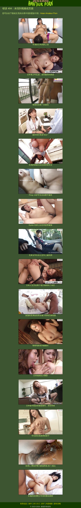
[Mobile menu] (2, 3)
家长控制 (57, 504)
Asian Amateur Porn (48, 13)
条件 (30, 504)
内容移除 (49, 504)
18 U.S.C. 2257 (39, 504)
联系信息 (23, 504)
